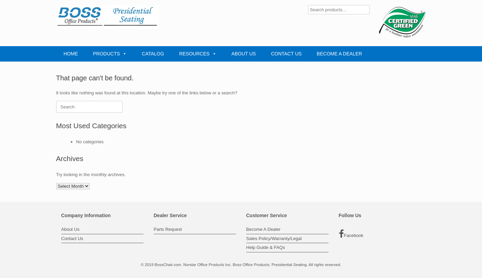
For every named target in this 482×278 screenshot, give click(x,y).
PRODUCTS (110, 53)
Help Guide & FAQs (265, 247)
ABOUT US (244, 53)
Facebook (351, 233)
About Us (70, 229)
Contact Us (72, 238)
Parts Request (168, 229)
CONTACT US (286, 53)
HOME (71, 53)
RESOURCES (198, 53)
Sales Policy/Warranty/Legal (274, 238)
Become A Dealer (263, 229)
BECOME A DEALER (339, 53)
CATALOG (153, 53)
